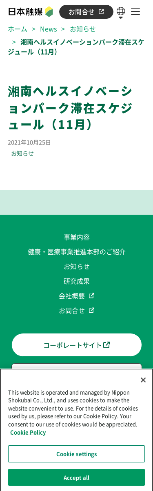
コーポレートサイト (76, 345)
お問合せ (86, 11)
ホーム (17, 28)
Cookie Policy (28, 434)
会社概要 (72, 295)
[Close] (143, 382)
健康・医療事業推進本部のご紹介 (77, 251)
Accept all (76, 479)
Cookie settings (76, 456)
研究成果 (77, 281)
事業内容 (77, 237)
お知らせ (83, 28)
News (48, 28)
